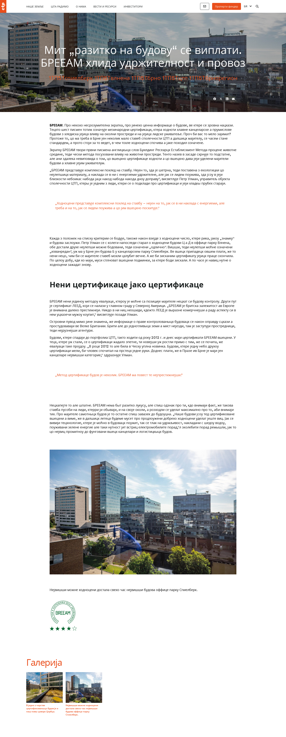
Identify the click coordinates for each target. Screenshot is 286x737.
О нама (81, 6)
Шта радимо (60, 6)
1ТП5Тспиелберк (71, 77)
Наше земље (35, 6)
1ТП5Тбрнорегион (213, 77)
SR (245, 6)
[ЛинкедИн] (227, 99)
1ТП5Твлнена (112, 77)
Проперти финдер (226, 6)
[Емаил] (233, 99)
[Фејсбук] (215, 99)
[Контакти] (204, 6)
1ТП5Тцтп (175, 77)
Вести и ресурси (104, 6)
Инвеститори (133, 6)
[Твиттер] (221, 99)
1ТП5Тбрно (146, 77)
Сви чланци (39, 22)
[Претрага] (257, 6)
